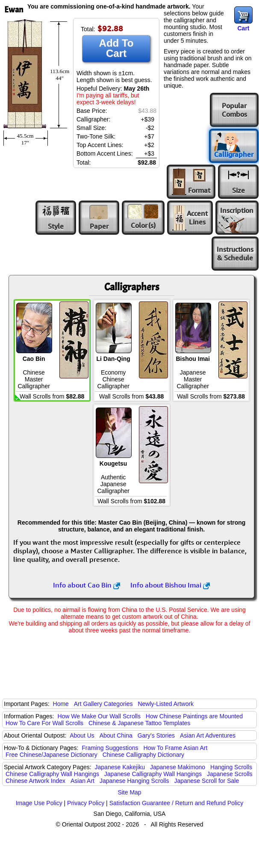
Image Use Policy (39, 803)
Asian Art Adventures (207, 735)
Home (61, 703)
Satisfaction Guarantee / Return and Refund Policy (176, 803)
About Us (82, 735)
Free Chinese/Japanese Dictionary (51, 754)
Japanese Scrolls (230, 774)
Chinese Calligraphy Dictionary (143, 754)
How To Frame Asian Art (175, 747)
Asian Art (82, 780)
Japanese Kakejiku (120, 767)
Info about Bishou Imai (170, 585)
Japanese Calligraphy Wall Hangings (153, 774)
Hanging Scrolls (231, 767)
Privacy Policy (85, 803)
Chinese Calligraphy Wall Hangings (52, 774)
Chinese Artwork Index (35, 780)
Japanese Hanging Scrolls (134, 780)
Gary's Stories (156, 735)
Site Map (129, 792)
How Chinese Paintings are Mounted (194, 716)
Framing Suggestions (110, 747)
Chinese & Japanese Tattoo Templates (139, 723)
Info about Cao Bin (86, 585)
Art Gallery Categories (103, 703)
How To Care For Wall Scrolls (44, 723)
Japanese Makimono (177, 767)
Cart (243, 28)
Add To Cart (116, 48)
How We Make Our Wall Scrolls (98, 716)
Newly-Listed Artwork (166, 703)
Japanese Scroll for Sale (206, 780)
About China (116, 735)
